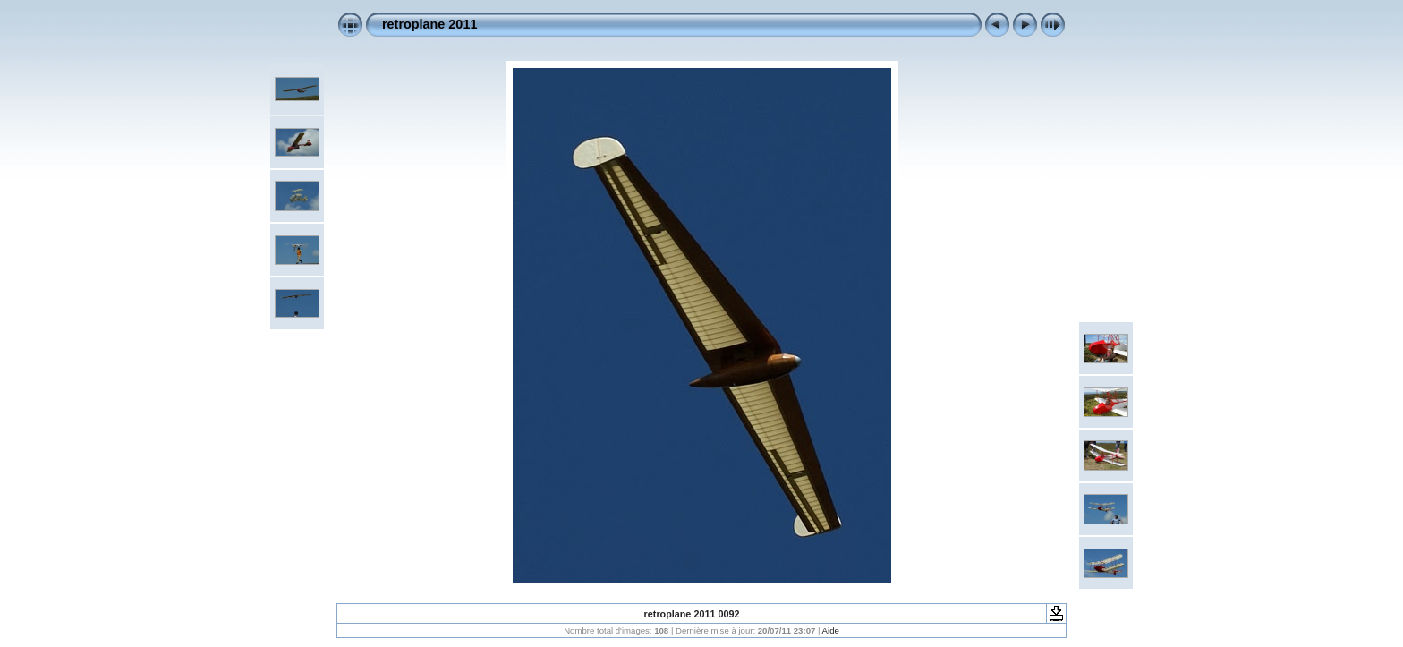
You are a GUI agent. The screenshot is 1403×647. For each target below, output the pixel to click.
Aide (830, 630)
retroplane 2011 (429, 24)
